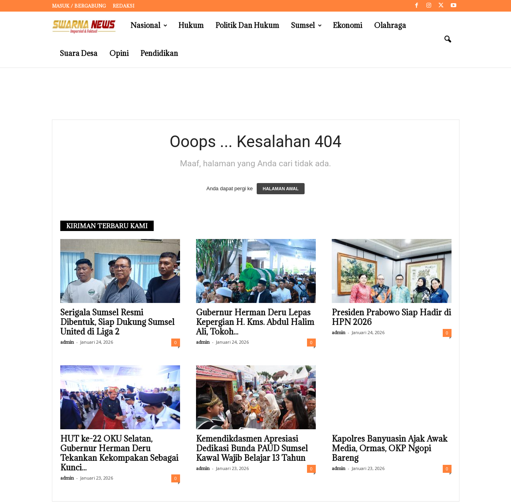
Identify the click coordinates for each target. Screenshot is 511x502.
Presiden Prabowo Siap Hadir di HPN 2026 (391, 318)
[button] (447, 39)
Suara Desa (78, 53)
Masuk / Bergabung (79, 6)
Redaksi (123, 6)
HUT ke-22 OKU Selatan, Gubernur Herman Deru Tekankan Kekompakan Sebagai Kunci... (119, 453)
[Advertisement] (255, 94)
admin (67, 342)
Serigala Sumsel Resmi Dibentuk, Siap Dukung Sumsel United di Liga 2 (117, 322)
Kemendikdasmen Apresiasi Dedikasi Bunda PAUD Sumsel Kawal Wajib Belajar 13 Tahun (252, 449)
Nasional (149, 26)
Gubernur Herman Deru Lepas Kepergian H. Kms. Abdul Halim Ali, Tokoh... (255, 322)
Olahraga (390, 25)
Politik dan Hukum (247, 25)
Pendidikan (159, 53)
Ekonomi (347, 25)
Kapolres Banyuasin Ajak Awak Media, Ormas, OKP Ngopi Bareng (390, 449)
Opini (119, 53)
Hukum (191, 25)
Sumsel (306, 26)
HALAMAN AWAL (281, 189)
